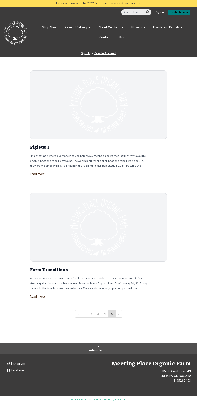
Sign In (160, 12)
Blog (122, 37)
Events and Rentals (167, 27)
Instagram (15, 363)
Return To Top (98, 349)
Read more (37, 174)
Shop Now (49, 27)
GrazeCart (120, 399)
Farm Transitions (49, 269)
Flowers (138, 27)
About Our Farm (110, 27)
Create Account (179, 12)
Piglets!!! (39, 147)
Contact (105, 37)
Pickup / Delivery (77, 27)
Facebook (15, 370)
